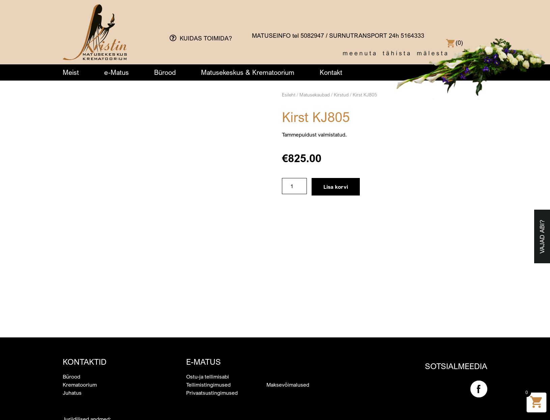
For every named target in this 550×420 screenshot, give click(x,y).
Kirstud (341, 94)
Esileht (288, 94)
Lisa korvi (335, 186)
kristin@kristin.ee (84, 384)
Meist (71, 72)
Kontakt (331, 72)
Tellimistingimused (208, 317)
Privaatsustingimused (212, 325)
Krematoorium (80, 317)
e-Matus (116, 72)
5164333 (412, 35)
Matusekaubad (314, 94)
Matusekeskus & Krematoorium (247, 72)
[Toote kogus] (294, 186)
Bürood (165, 72)
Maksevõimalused (287, 317)
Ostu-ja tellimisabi (207, 309)
